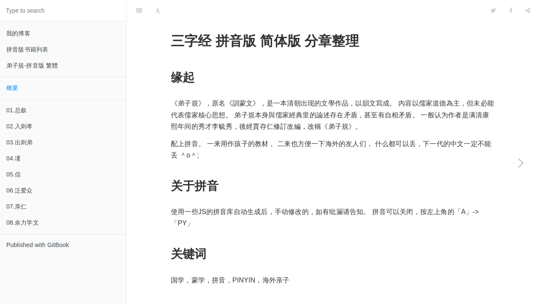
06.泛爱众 (19, 190)
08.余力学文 (22, 222)
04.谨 (13, 158)
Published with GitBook (37, 245)
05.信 (13, 174)
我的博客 (18, 33)
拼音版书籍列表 (27, 49)
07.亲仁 (16, 206)
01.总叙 (16, 110)
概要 (12, 87)
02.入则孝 (19, 126)
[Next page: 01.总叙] (521, 162)
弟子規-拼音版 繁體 (32, 65)
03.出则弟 (19, 142)
